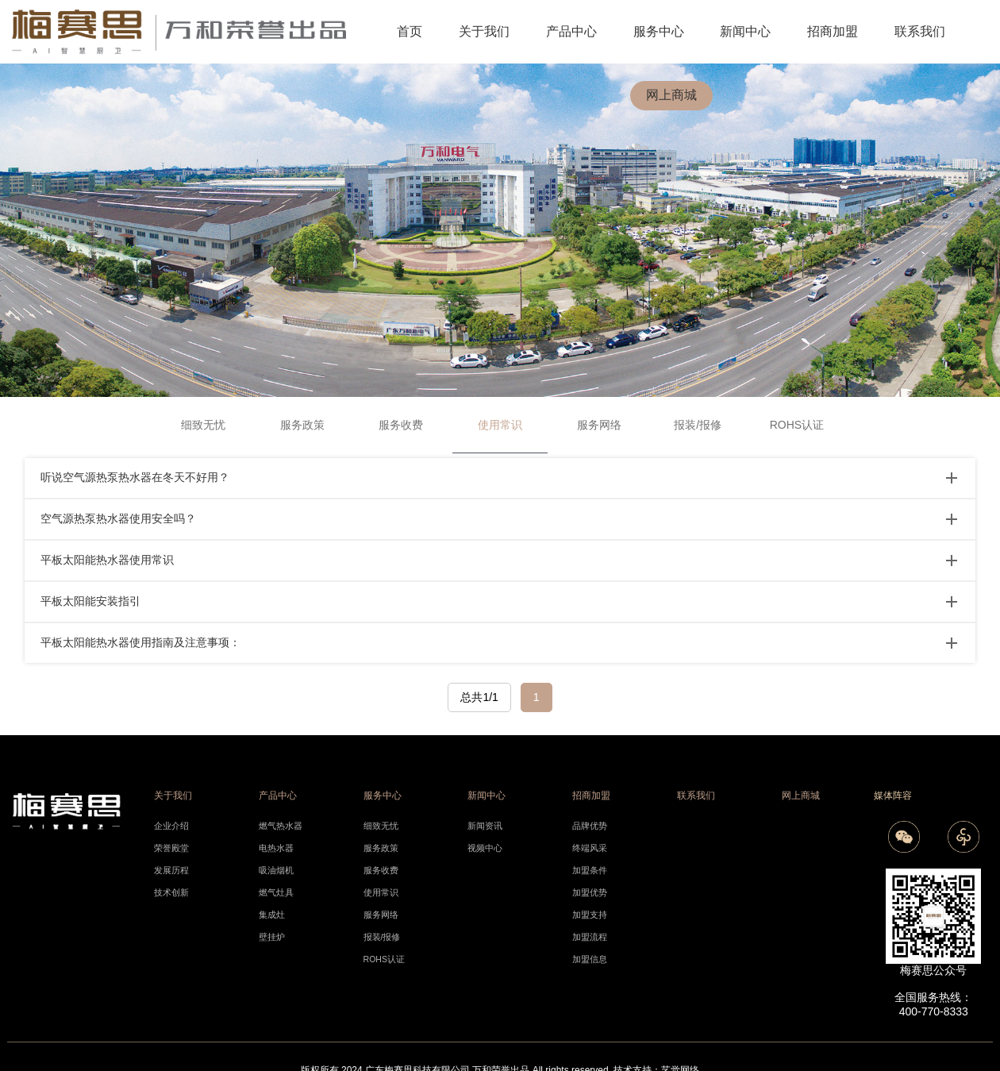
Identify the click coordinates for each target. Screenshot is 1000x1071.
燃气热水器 (280, 825)
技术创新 (171, 892)
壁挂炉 (272, 937)
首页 (409, 31)
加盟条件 (589, 870)
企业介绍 (171, 825)
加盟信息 (589, 959)
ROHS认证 (797, 424)
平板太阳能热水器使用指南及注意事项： (140, 642)
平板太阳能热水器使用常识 (107, 559)
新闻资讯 (484, 825)
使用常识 (380, 892)
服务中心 (658, 31)
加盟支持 (589, 914)
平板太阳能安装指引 (90, 601)
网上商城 (671, 95)
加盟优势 (589, 892)
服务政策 (302, 424)
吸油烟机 (276, 870)
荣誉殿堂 (171, 848)
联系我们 (919, 31)
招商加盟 (832, 31)
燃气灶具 (276, 892)
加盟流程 (589, 937)
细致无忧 (203, 424)
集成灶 (272, 914)
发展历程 (171, 870)
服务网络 (599, 424)
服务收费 (401, 424)
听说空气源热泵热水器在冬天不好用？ (134, 477)
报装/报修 (697, 424)
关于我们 (484, 31)
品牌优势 (589, 825)
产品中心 (571, 31)
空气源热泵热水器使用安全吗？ (118, 518)
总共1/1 (479, 697)
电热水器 (276, 848)
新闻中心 (745, 31)
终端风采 (589, 848)
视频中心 (484, 848)
